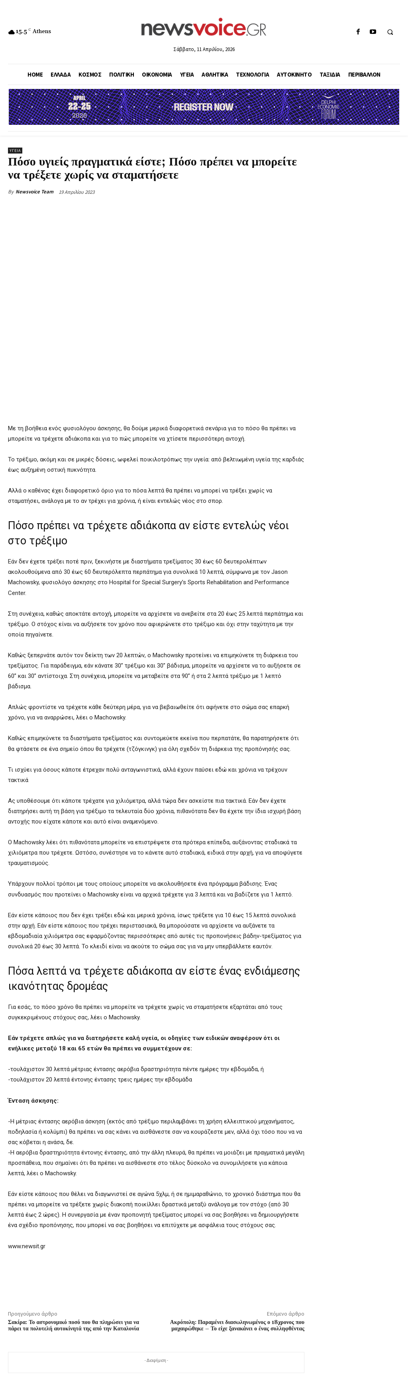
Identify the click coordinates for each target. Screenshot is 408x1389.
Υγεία (15, 151)
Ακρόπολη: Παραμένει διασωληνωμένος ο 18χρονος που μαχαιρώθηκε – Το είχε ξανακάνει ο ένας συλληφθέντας (237, 1326)
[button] (390, 32)
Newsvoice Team (34, 191)
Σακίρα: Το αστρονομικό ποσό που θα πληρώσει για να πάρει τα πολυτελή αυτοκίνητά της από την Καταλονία (73, 1326)
